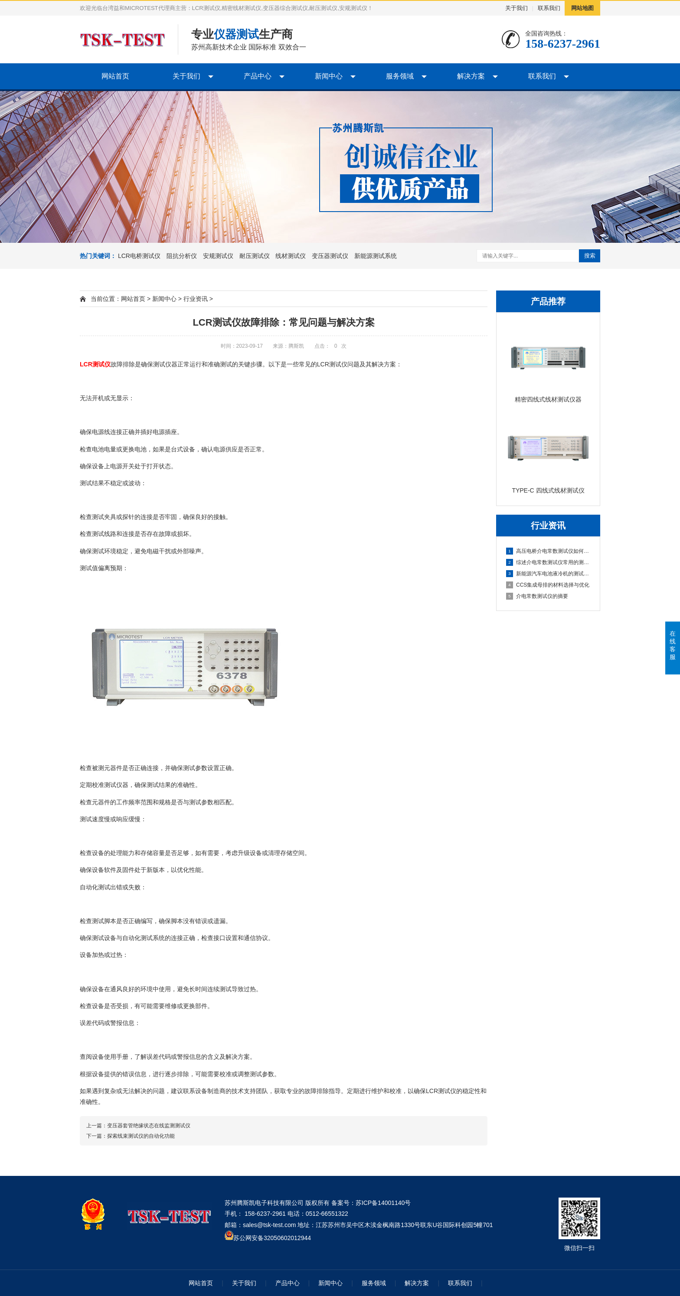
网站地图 (582, 8)
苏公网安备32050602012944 (272, 1237)
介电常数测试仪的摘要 (537, 596)
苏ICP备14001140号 (383, 1202)
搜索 (589, 255)
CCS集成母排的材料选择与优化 (547, 584)
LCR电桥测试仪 (139, 255)
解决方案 (471, 76)
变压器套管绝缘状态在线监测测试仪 (148, 1126)
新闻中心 (329, 76)
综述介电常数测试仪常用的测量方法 (548, 562)
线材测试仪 (290, 255)
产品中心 (257, 76)
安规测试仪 (218, 255)
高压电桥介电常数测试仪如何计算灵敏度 (548, 551)
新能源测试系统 (375, 255)
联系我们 (549, 8)
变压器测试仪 (330, 255)
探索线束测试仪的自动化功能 (141, 1136)
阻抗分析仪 (182, 255)
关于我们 (516, 8)
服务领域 (400, 76)
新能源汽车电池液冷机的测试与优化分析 (548, 573)
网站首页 (115, 76)
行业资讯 (195, 298)
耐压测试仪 (254, 255)
